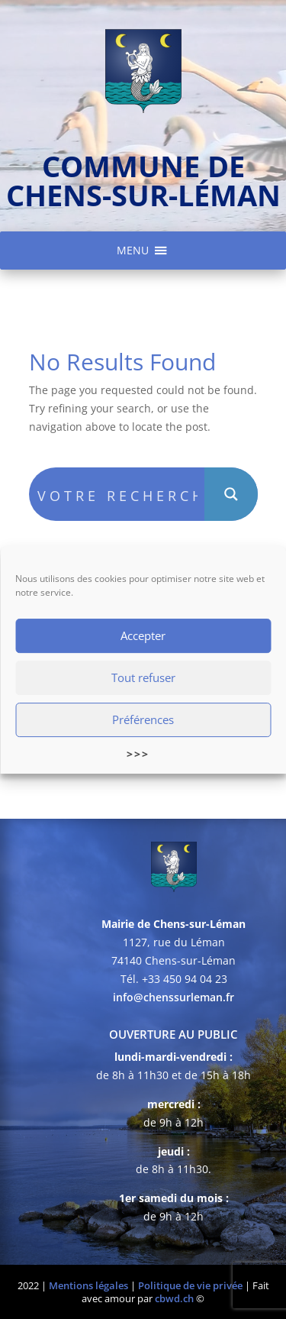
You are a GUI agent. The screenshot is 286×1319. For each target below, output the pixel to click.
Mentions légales (88, 1285)
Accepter (143, 636)
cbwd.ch (174, 1298)
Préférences (143, 720)
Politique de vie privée (190, 1285)
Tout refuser (143, 678)
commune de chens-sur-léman (143, 180)
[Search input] (117, 494)
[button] (133, 250)
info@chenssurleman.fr (173, 997)
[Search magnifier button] (231, 494)
